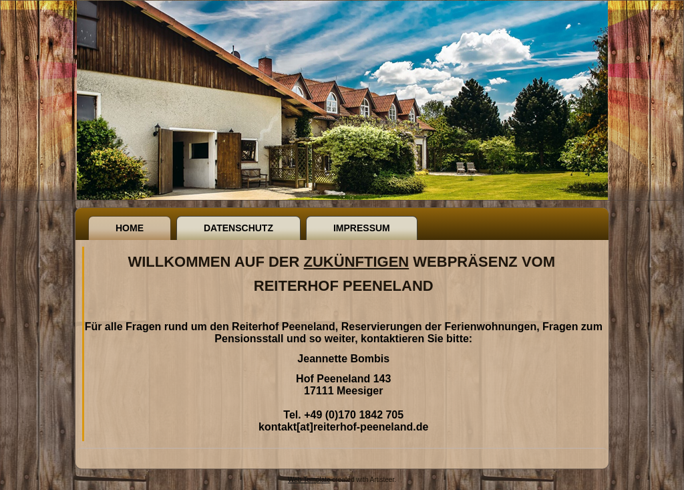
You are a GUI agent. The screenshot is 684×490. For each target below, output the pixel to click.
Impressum (361, 228)
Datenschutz (238, 228)
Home (130, 228)
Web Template (309, 479)
